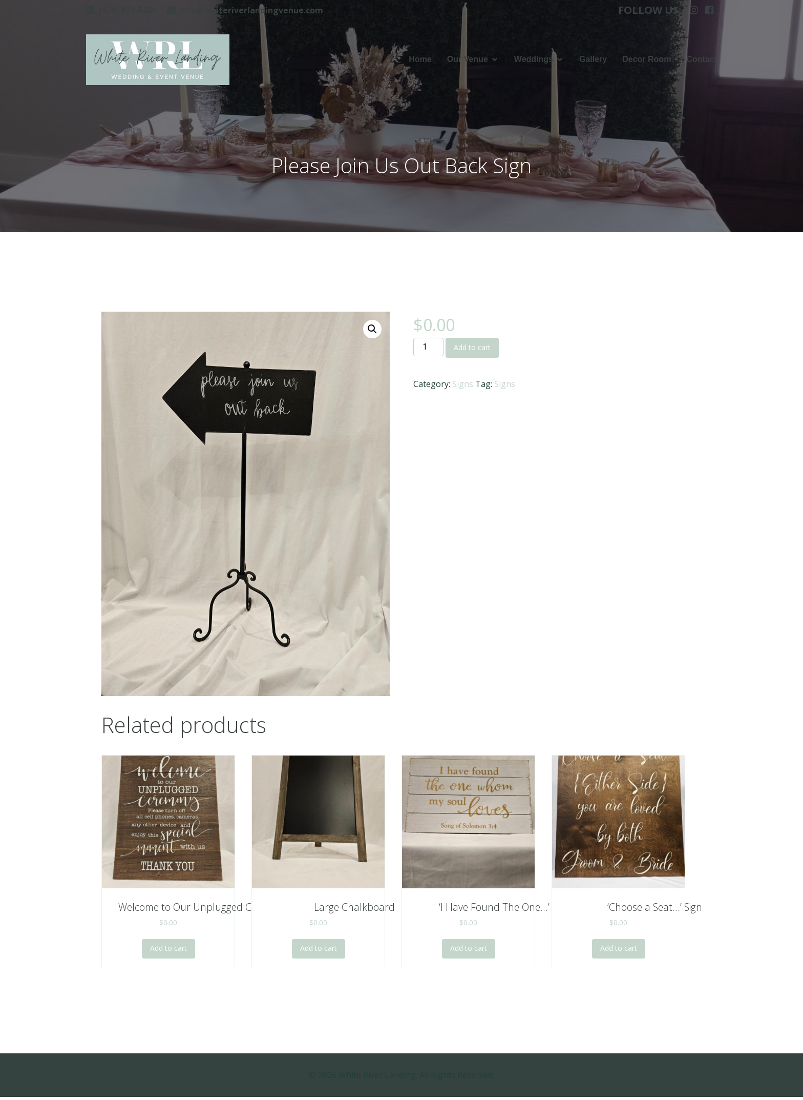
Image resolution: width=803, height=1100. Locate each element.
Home (420, 60)
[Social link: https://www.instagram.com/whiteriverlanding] (694, 10)
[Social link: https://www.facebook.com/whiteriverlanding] (709, 10)
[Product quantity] (428, 350)
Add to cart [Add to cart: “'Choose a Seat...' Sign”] (618, 951)
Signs (462, 387)
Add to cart (472, 350)
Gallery (593, 60)
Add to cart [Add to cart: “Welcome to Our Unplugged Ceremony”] (168, 951)
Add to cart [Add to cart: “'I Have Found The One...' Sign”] (468, 951)
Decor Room (646, 60)
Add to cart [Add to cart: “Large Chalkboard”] (318, 951)
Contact (701, 60)
